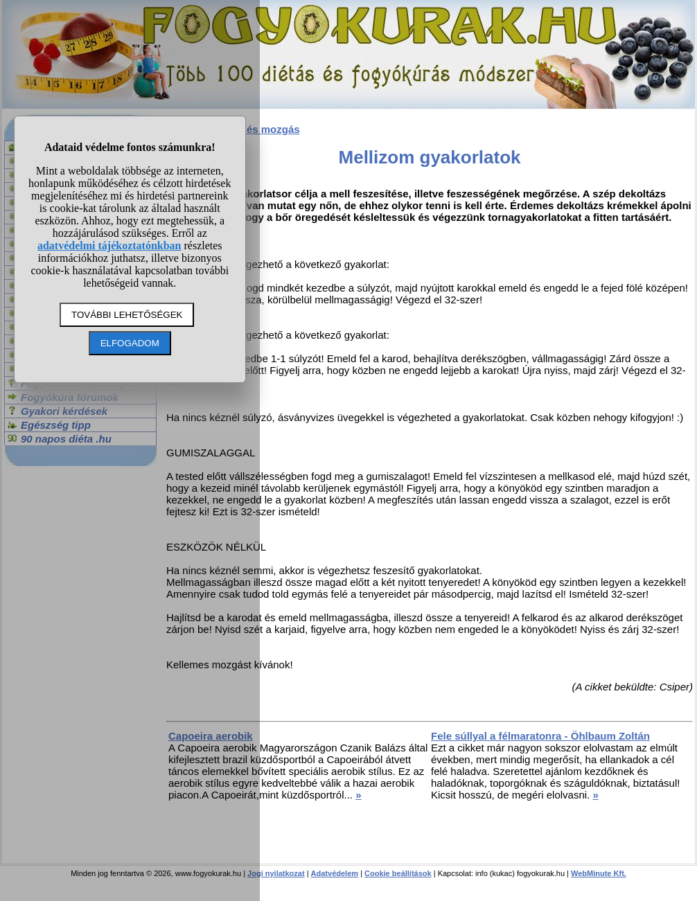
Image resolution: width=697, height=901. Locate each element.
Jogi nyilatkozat (276, 873)
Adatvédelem (334, 873)
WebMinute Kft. (598, 873)
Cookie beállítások (398, 873)
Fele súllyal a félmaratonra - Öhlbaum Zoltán (540, 736)
